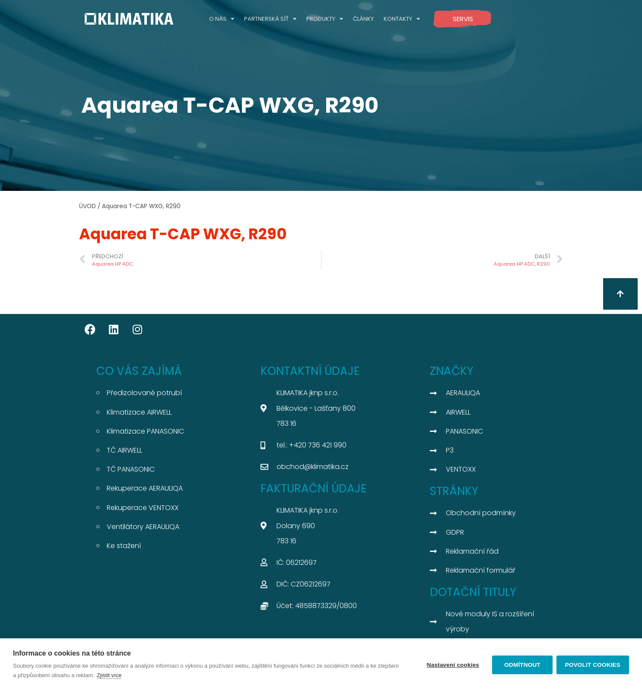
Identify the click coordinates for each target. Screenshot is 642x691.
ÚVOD (87, 206)
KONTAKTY (402, 19)
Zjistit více (109, 675)
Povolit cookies (592, 665)
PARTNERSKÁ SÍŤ (270, 19)
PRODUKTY (324, 19)
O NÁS (221, 19)
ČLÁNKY (363, 19)
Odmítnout (522, 665)
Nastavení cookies (452, 665)
